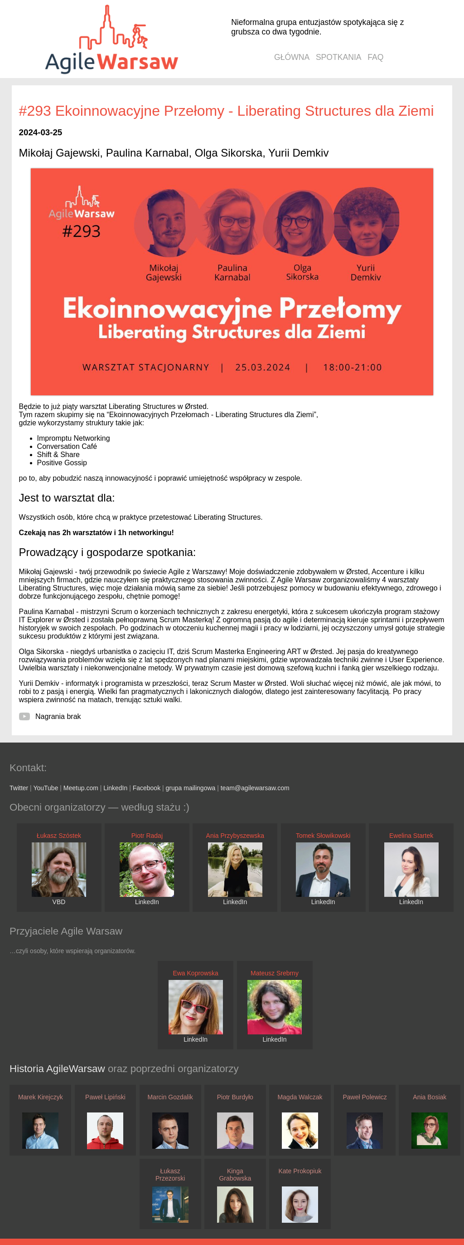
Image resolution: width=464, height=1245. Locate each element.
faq (375, 57)
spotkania (339, 57)
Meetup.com (80, 788)
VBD (59, 901)
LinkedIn (115, 788)
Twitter (19, 788)
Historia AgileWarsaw (59, 1068)
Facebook (146, 788)
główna (291, 57)
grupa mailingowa (191, 788)
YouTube (45, 788)
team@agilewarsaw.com (255, 788)
